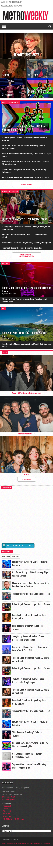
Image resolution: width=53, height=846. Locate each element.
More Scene (26, 479)
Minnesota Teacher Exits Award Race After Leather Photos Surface (25, 162)
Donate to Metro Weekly (9, 843)
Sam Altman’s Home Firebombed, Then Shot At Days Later (26, 154)
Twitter (5, 808)
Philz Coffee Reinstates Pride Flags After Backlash (25, 177)
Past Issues (22, 843)
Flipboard (7, 811)
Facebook (7, 806)
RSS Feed (46, 843)
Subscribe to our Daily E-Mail (11, 6)
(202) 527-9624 (8, 797)
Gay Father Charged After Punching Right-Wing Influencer (24, 170)
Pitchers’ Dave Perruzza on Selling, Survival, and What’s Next (24, 300)
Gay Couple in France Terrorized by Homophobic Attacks (24, 139)
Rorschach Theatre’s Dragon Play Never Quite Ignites (26, 242)
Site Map (29, 843)
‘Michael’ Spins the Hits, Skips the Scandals (22, 248)
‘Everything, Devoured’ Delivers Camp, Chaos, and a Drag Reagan (26, 228)
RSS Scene (19, 819)
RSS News (7, 819)
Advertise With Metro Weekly (11, 2)
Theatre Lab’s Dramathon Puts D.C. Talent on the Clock (24, 235)
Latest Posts (15, 556)
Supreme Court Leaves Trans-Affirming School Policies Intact (23, 147)
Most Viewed (6, 556)
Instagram (7, 816)
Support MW (38, 843)
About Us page (8, 799)
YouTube (6, 814)
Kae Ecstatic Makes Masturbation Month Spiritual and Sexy (27, 345)
